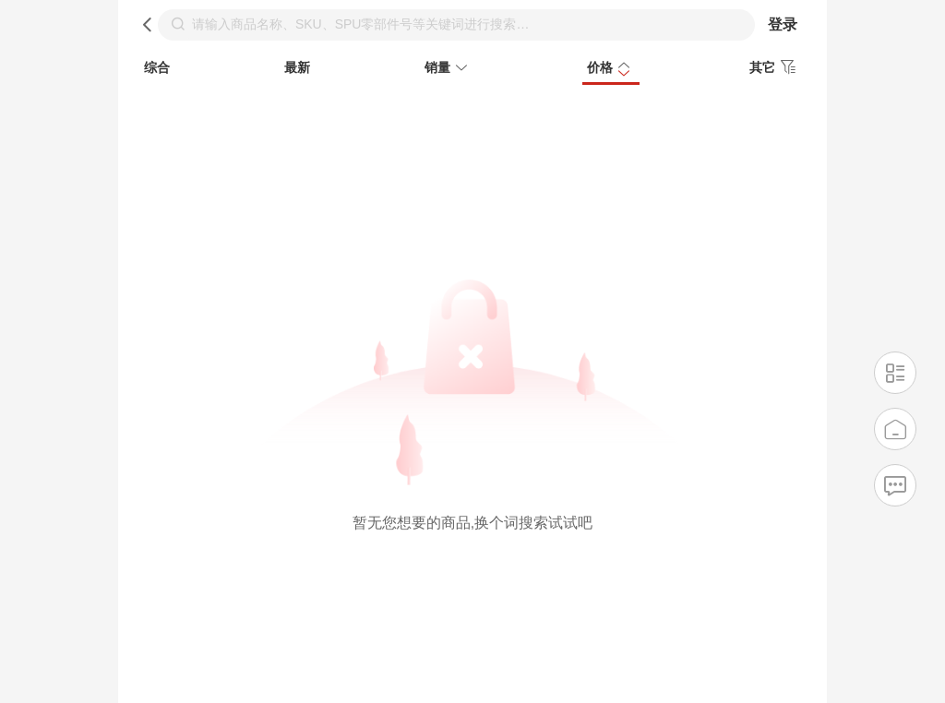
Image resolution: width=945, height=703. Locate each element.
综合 (157, 67)
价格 (611, 69)
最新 (297, 67)
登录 (782, 24)
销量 (448, 69)
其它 (775, 67)
